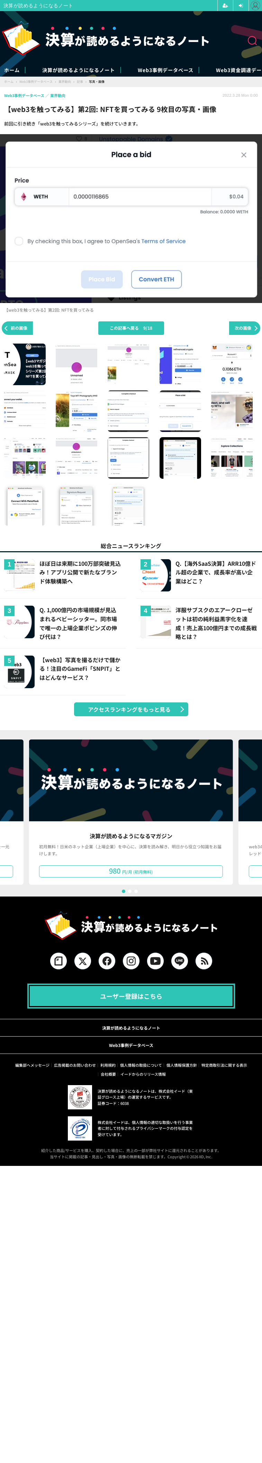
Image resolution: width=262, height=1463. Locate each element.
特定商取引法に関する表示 (224, 1065)
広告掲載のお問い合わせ (75, 1065)
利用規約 (108, 1065)
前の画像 (19, 328)
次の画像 (243, 328)
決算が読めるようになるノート (97, 70)
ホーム (13, 70)
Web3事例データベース (204, 70)
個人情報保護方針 (181, 1065)
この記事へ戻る (131, 328)
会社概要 (108, 1074)
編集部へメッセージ (32, 1065)
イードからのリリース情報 (143, 1074)
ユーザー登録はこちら (131, 996)
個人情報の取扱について (141, 1065)
